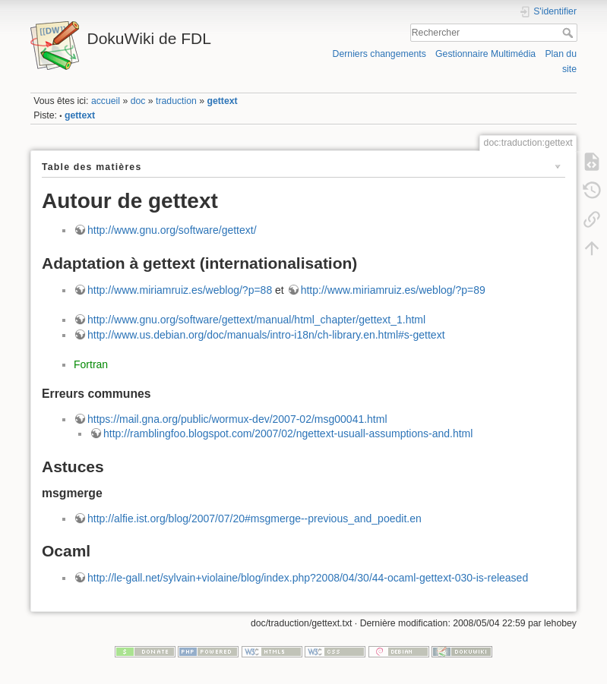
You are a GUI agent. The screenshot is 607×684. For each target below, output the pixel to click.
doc (138, 101)
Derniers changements (379, 54)
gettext (222, 101)
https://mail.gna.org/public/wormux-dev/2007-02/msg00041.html (237, 419)
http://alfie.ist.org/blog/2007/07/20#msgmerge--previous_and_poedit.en (254, 518)
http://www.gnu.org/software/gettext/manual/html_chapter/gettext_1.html (256, 320)
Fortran (91, 364)
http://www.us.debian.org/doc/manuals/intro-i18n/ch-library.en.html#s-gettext (266, 335)
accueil (105, 101)
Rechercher (569, 32)
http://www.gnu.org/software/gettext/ (172, 230)
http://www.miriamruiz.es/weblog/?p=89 (393, 290)
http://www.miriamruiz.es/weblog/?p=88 (179, 290)
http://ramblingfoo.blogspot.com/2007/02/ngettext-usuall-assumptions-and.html (288, 433)
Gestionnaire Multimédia (485, 54)
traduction (176, 101)
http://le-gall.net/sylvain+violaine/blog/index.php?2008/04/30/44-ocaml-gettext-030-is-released (307, 578)
